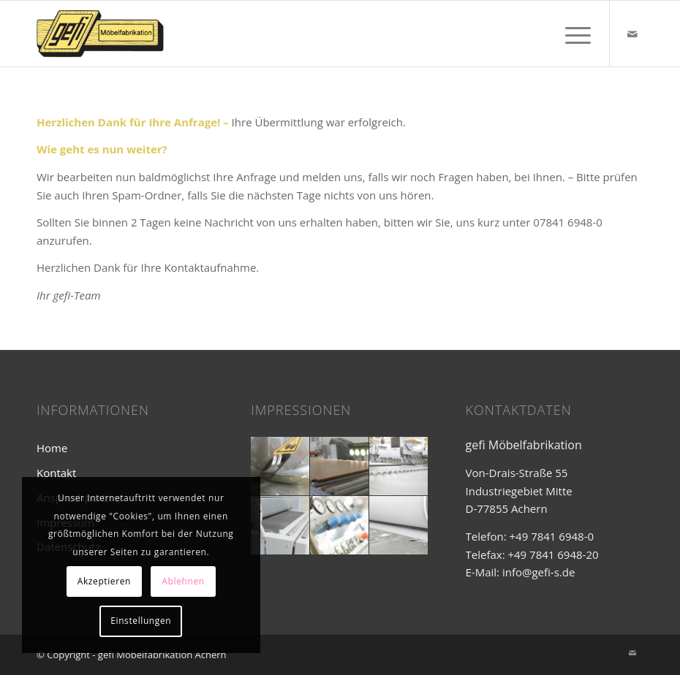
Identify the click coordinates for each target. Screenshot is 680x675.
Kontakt (56, 472)
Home (52, 448)
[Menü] (571, 33)
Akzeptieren (104, 581)
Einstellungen (140, 620)
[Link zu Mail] (632, 34)
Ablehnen (183, 581)
